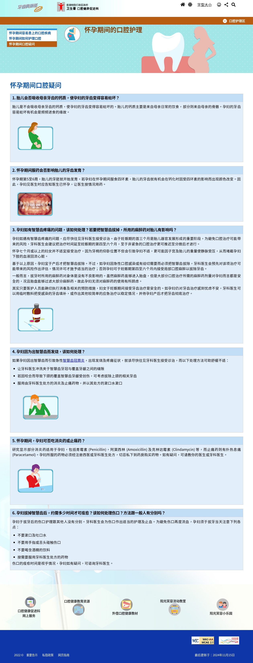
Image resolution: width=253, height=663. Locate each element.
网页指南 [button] (63, 655)
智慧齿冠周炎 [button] (74, 360)
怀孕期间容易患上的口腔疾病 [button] (30, 32)
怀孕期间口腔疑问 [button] (22, 43)
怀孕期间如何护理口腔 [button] (25, 38)
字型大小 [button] (204, 4)
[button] (31, 7)
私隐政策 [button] (47, 655)
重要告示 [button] (32, 655)
